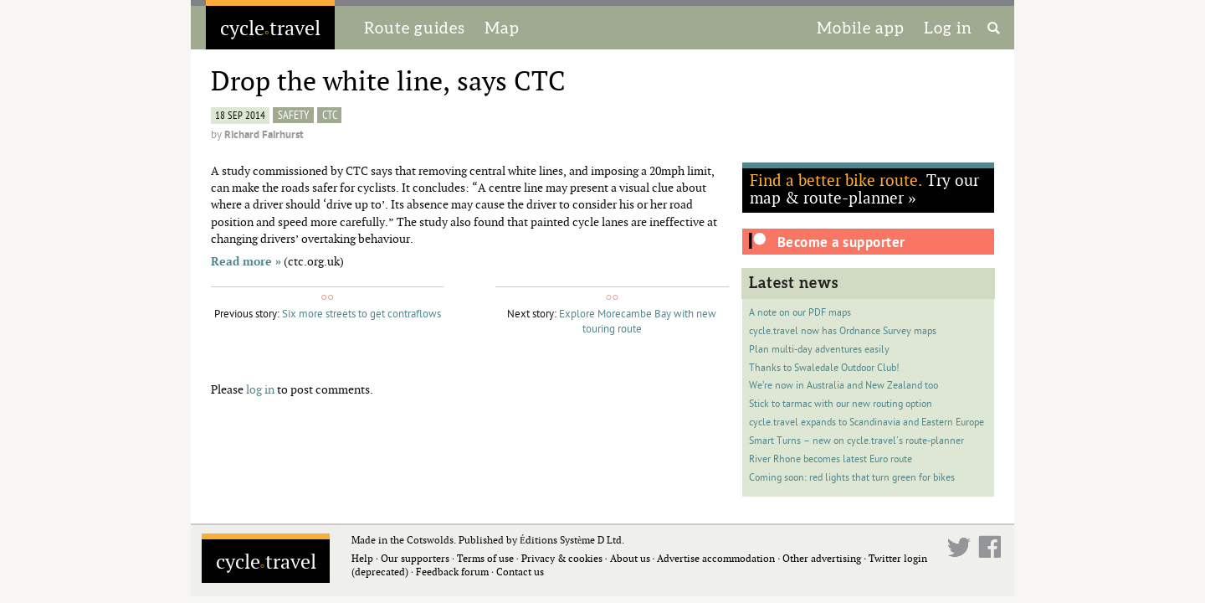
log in (260, 389)
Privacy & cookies (561, 558)
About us (630, 558)
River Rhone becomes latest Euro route (830, 459)
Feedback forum (452, 571)
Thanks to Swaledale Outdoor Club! (824, 368)
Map (502, 27)
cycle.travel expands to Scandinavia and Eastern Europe (866, 422)
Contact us (520, 571)
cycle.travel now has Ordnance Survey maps (842, 331)
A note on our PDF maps (800, 312)
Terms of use (485, 558)
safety (293, 115)
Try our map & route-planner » (864, 188)
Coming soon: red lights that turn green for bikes (852, 477)
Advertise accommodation (716, 558)
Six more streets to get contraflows (361, 314)
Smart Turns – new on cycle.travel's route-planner (856, 441)
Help (362, 558)
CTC (329, 115)
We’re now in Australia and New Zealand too (843, 385)
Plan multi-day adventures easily (819, 349)
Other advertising (821, 558)
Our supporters (415, 558)
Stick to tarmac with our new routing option (840, 404)
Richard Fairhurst (264, 135)
